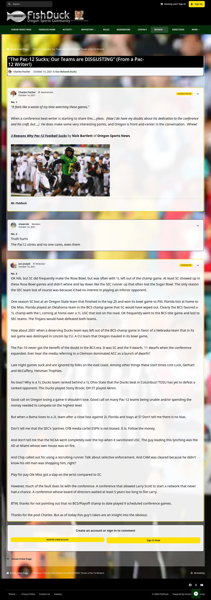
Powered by (189, 594)
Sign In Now (153, 540)
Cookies (58, 594)
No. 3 (14, 273)
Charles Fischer (22, 71)
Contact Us (44, 594)
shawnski (24, 224)
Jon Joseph (24, 263)
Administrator (47, 92)
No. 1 (14, 102)
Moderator (40, 264)
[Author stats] (197, 94)
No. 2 (14, 233)
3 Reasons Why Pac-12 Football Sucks (39, 135)
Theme (12, 594)
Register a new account (57, 540)
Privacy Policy (28, 594)
